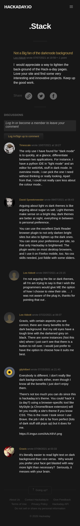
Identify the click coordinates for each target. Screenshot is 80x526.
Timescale (25, 145)
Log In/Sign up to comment (23, 136)
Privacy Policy (40, 504)
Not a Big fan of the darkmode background (43, 53)
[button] (71, 7)
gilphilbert (24, 369)
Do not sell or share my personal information (40, 508)
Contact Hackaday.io (36, 499)
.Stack (40, 26)
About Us (14, 499)
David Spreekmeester (31, 199)
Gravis (23, 448)
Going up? (40, 490)
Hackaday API (60, 504)
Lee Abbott (19, 57)
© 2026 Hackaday (40, 516)
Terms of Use (19, 504)
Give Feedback (61, 499)
